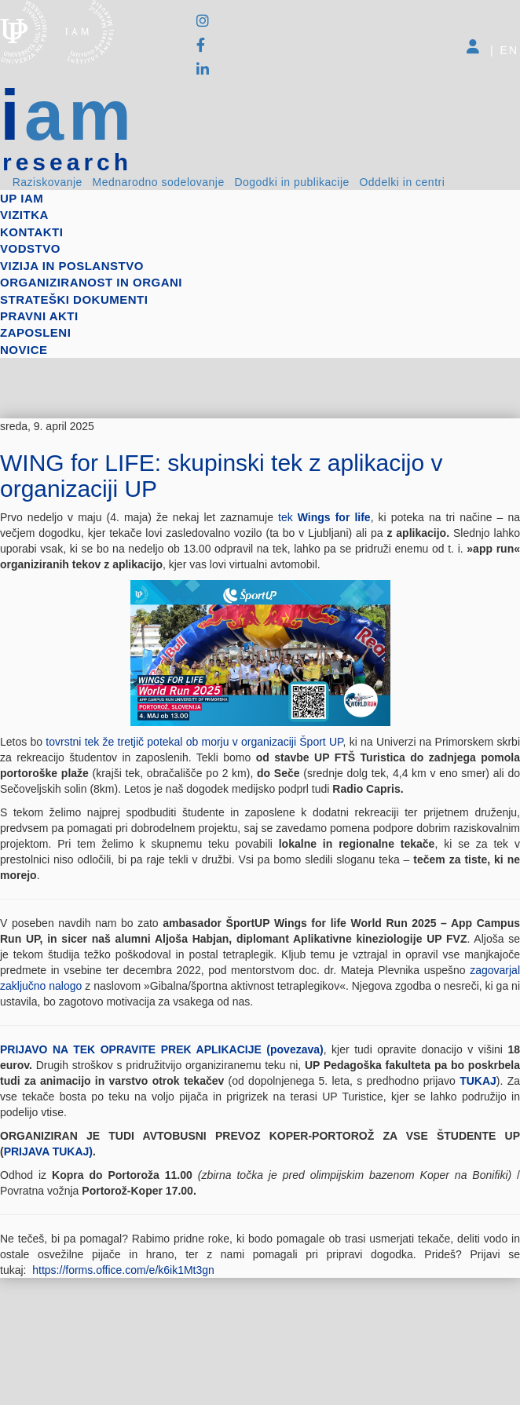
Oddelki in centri (402, 182)
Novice (24, 349)
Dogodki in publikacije (291, 182)
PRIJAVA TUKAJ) (48, 1151)
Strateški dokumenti (74, 299)
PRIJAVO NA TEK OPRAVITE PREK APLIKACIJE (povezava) (162, 1049)
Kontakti (31, 232)
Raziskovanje (47, 182)
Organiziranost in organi (91, 282)
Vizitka (24, 214)
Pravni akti (39, 316)
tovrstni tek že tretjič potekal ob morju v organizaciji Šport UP (194, 741)
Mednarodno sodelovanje (159, 182)
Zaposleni (35, 332)
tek (324, 517)
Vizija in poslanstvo (72, 265)
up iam (21, 198)
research (67, 162)
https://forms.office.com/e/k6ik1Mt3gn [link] (123, 1270)
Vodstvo (30, 248)
